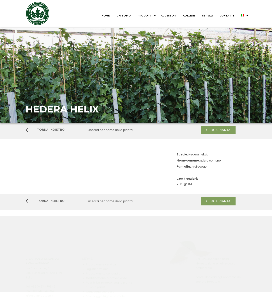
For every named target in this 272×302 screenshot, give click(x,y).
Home (106, 15)
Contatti (226, 15)
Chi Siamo (124, 15)
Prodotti (145, 15)
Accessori (168, 15)
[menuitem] (105, 15)
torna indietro (45, 129)
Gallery (189, 15)
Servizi (207, 15)
